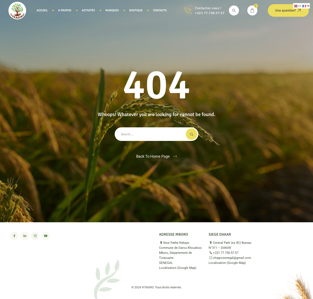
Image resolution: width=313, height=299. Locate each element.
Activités (88, 10)
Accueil (42, 10)
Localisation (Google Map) (180, 268)
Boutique (136, 10)
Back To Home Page (153, 156)
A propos (64, 10)
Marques (112, 10)
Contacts (160, 10)
